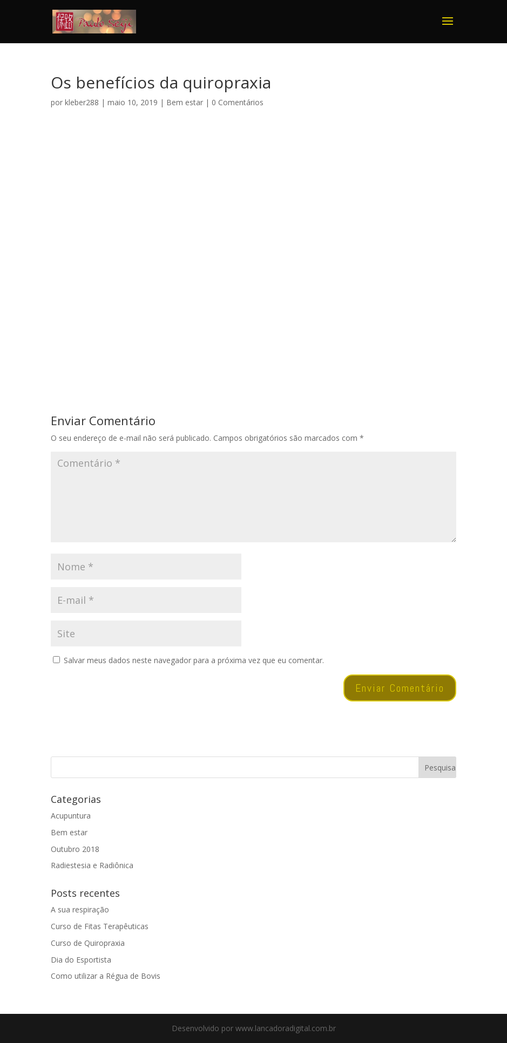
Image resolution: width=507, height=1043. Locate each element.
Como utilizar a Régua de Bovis (105, 976)
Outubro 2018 (75, 849)
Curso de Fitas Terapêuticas (99, 926)
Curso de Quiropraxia (88, 943)
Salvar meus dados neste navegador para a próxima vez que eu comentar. (194, 660)
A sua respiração (80, 909)
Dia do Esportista (81, 960)
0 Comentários (237, 102)
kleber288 (82, 102)
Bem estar (184, 102)
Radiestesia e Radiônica (92, 865)
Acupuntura (71, 815)
